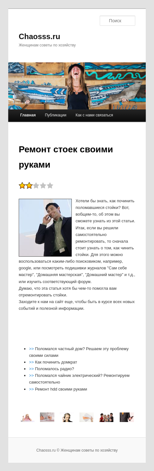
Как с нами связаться (94, 115)
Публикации (55, 115)
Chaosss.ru (39, 36)
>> (32, 348)
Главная (28, 115)
